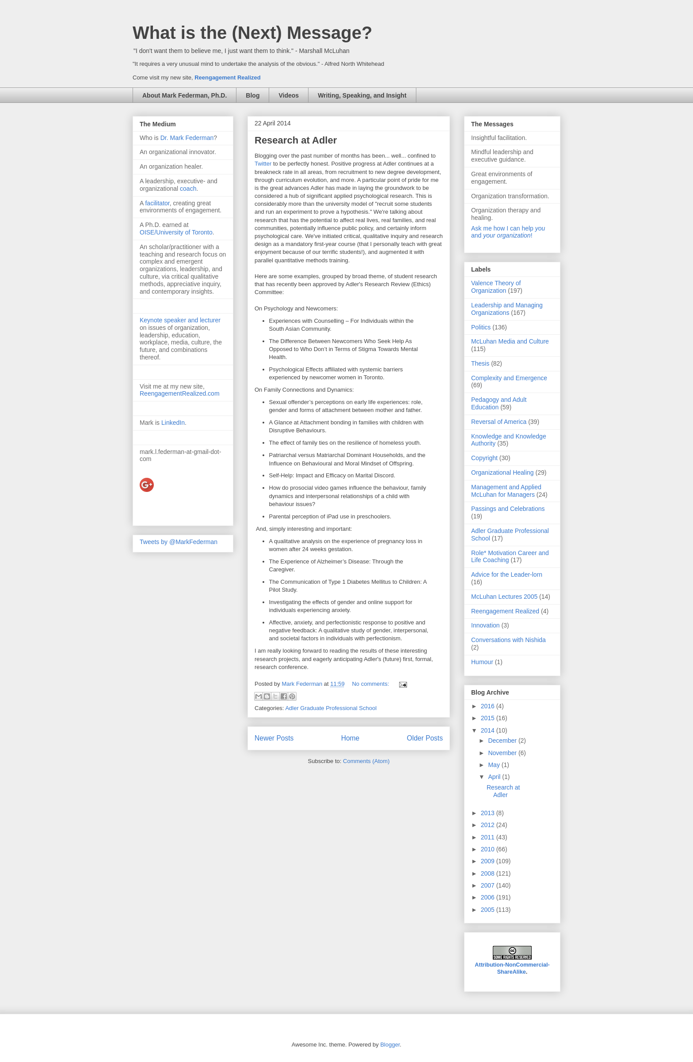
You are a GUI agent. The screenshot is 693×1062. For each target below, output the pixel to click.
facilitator (157, 203)
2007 (488, 885)
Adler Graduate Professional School (331, 708)
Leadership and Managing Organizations (507, 309)
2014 (488, 730)
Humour (482, 661)
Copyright (484, 457)
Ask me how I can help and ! (508, 232)
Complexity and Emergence (509, 378)
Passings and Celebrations (508, 508)
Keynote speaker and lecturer (180, 320)
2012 (488, 824)
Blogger (390, 1044)
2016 (488, 706)
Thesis (480, 363)
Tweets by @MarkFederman (178, 541)
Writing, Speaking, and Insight (362, 95)
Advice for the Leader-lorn (506, 574)
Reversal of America (498, 421)
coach (188, 188)
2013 (488, 812)
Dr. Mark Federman (187, 137)
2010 (488, 849)
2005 (488, 909)
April (495, 776)
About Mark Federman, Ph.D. (184, 95)
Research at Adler (296, 140)
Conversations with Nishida (508, 639)
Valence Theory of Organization (496, 287)
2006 (488, 897)
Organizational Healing (502, 472)
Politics (481, 327)
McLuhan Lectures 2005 (504, 596)
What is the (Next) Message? (252, 32)
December (503, 740)
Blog (252, 95)
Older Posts (425, 738)
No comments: (371, 683)
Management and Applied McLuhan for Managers (506, 491)
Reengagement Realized (227, 77)
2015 (488, 718)
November (503, 752)
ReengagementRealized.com (180, 393)
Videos (288, 95)
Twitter (264, 163)
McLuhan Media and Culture (510, 341)
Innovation (485, 625)
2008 (488, 873)
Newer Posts (274, 738)
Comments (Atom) (366, 761)
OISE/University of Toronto (176, 232)
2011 (488, 837)
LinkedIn (173, 422)
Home (350, 738)
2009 (488, 861)
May (494, 764)
